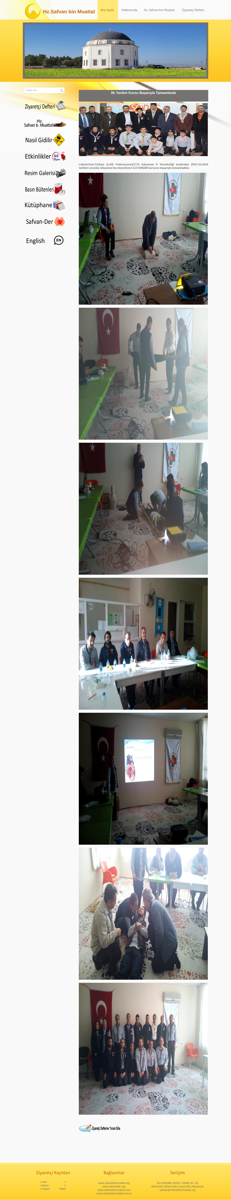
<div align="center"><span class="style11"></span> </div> (44, 237)
